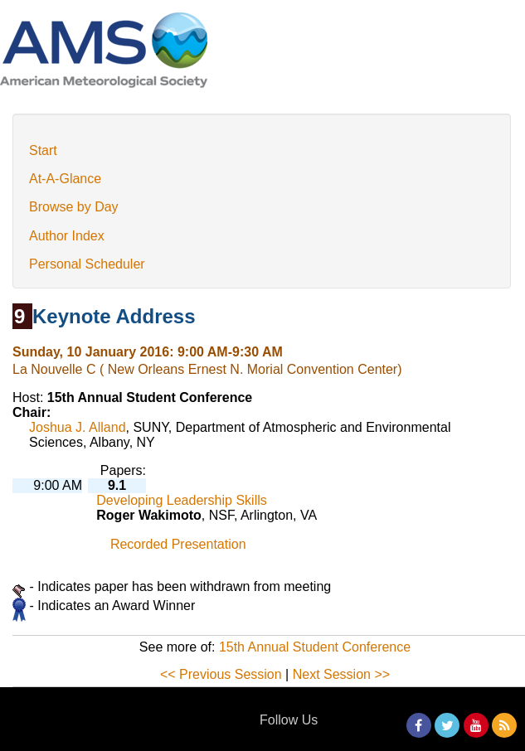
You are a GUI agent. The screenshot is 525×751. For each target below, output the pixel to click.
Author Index (67, 236)
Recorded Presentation (178, 544)
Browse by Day (74, 207)
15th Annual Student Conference (315, 647)
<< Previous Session (221, 674)
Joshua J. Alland (77, 427)
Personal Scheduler (87, 264)
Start (43, 150)
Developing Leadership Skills (181, 500)
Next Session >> (341, 674)
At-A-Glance (65, 179)
